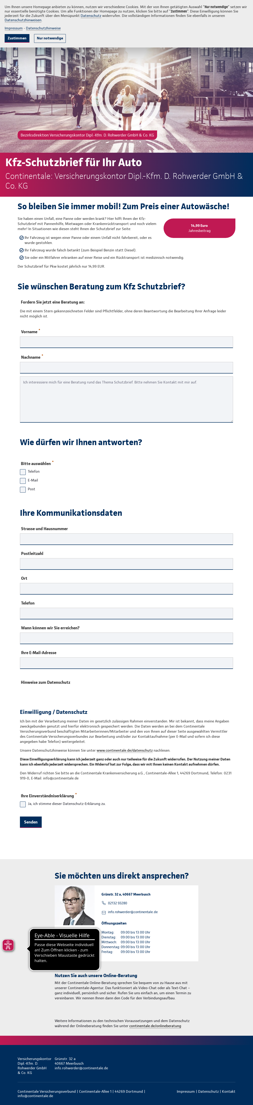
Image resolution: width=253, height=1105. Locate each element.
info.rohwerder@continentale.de (133, 912)
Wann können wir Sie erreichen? (50, 628)
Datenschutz (91, 15)
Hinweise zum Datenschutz (45, 682)
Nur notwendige (50, 38)
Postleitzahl (32, 553)
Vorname (30, 331)
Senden (31, 822)
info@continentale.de (35, 1096)
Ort (24, 578)
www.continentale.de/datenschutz (125, 750)
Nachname (32, 357)
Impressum (14, 28)
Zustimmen (17, 38)
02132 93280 (117, 903)
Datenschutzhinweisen (23, 20)
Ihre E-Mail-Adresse (38, 652)
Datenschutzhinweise (43, 28)
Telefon (28, 603)
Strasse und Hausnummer (44, 528)
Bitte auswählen (37, 462)
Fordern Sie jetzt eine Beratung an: (53, 302)
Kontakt (228, 1091)
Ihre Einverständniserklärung (48, 794)
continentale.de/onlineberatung (155, 1026)
